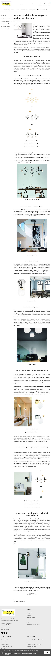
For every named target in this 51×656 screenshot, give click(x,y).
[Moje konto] (40, 4)
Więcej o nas (29, 613)
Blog (28, 622)
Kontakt (28, 620)
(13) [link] (11, 21)
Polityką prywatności (25, 650)
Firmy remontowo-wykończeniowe (34, 644)
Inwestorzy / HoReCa (31, 646)
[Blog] (38, 9)
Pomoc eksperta (4, 639)
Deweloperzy (29, 642)
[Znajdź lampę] (7, 9)
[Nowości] (43, 9)
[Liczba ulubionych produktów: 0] (45, 4)
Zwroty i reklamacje (5, 649)
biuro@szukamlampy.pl (6, 627)
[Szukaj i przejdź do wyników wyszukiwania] (33, 4)
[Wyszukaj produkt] (27, 4)
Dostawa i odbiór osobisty (6, 646)
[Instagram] (4, 633)
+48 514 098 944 (5, 629)
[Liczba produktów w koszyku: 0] (49, 4)
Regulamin (29, 615)
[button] (15, 9)
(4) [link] (8, 29)
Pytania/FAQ (4, 642)
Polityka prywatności (31, 617)
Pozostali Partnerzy (31, 649)
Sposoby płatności (5, 644)
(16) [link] (9, 24)
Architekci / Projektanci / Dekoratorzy (35, 639)
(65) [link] (9, 18)
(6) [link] (9, 26)
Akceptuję (47, 652)
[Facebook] (2, 633)
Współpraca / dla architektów (33, 624)
